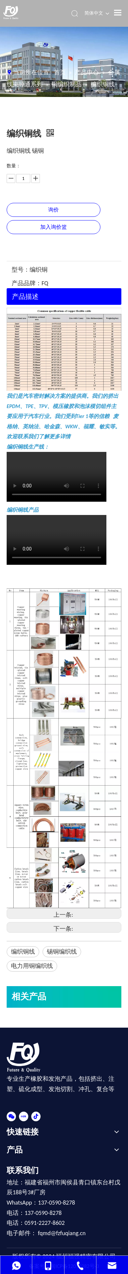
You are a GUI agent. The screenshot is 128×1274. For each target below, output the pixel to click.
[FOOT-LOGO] (27, 1057)
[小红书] (23, 1116)
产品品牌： (27, 283)
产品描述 (25, 296)
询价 (53, 210)
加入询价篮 (53, 227)
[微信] (11, 1116)
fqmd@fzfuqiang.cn (61, 1233)
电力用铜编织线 (32, 966)
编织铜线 (23, 951)
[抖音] (36, 1116)
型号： (21, 269)
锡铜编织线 (62, 951)
